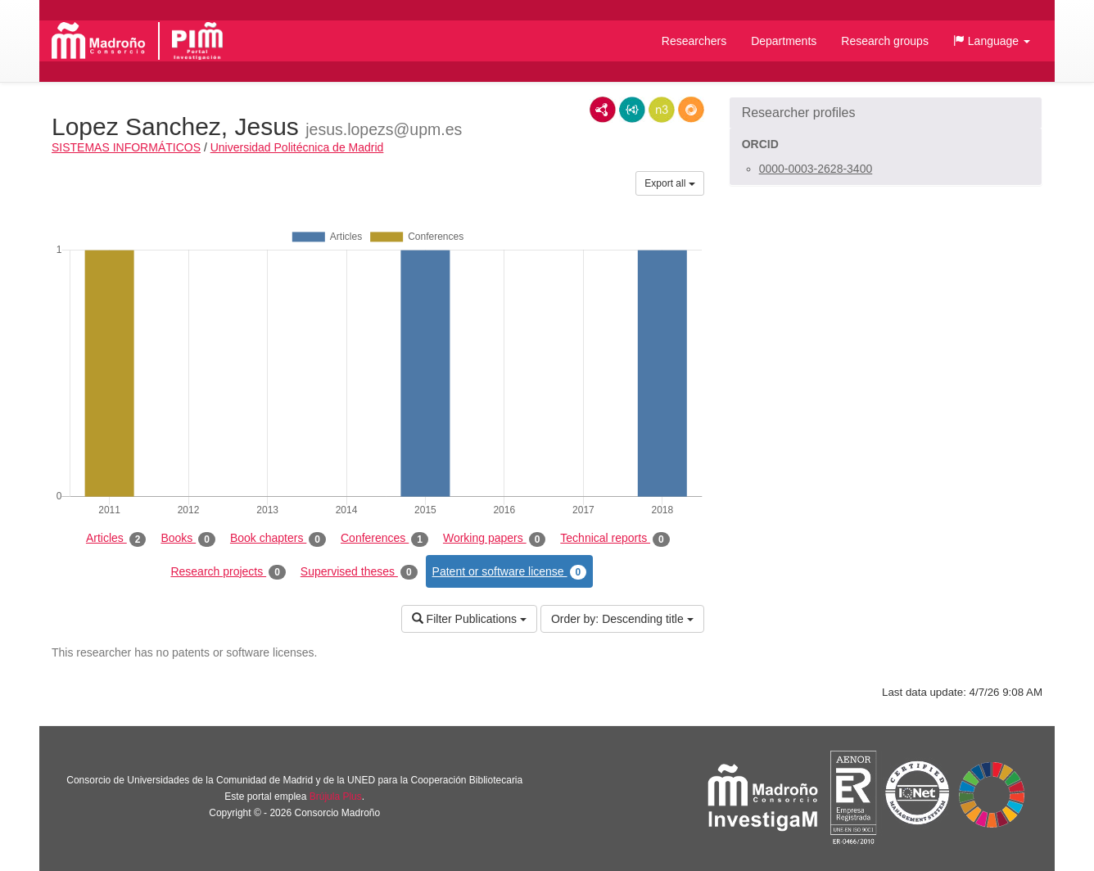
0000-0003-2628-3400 (816, 168)
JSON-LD (632, 110)
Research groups (885, 40)
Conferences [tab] (384, 538)
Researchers (694, 40)
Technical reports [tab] (614, 538)
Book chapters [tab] (278, 538)
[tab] (886, 113)
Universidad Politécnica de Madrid (297, 147)
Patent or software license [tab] (509, 572)
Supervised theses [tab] (359, 572)
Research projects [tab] (227, 572)
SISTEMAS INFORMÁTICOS (126, 147)
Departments (783, 40)
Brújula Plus (336, 796)
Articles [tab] (116, 538)
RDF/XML (603, 110)
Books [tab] (187, 538)
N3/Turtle (662, 110)
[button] (991, 40)
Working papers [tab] (494, 538)
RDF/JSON (691, 110)
